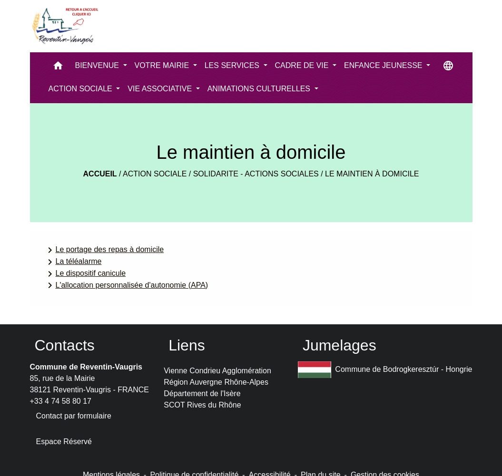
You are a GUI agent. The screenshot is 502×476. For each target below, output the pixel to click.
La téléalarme (73, 262)
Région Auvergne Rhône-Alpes (216, 382)
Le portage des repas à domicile (104, 250)
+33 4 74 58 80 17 (60, 401)
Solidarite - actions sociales (256, 174)
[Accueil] (64, 26)
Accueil (100, 174)
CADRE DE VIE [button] (303, 65)
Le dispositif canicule (85, 274)
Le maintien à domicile (372, 174)
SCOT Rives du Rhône (202, 405)
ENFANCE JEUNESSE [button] (384, 65)
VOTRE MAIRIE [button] (163, 65)
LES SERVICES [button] (233, 65)
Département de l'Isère (202, 393)
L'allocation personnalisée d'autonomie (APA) (126, 285)
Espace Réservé (64, 441)
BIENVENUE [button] (98, 65)
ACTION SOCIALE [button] (82, 89)
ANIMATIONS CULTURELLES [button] (260, 89)
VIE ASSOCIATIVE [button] (161, 89)
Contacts (65, 345)
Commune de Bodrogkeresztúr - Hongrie (385, 369)
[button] (58, 67)
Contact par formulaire (73, 416)
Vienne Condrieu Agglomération (217, 371)
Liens (186, 345)
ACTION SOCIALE (155, 174)
